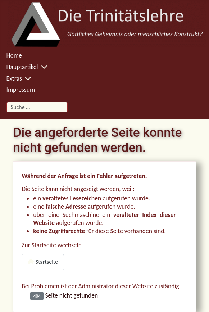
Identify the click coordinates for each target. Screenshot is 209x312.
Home (14, 55)
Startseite (43, 261)
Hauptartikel (22, 67)
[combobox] (37, 107)
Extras (14, 78)
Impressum (20, 90)
